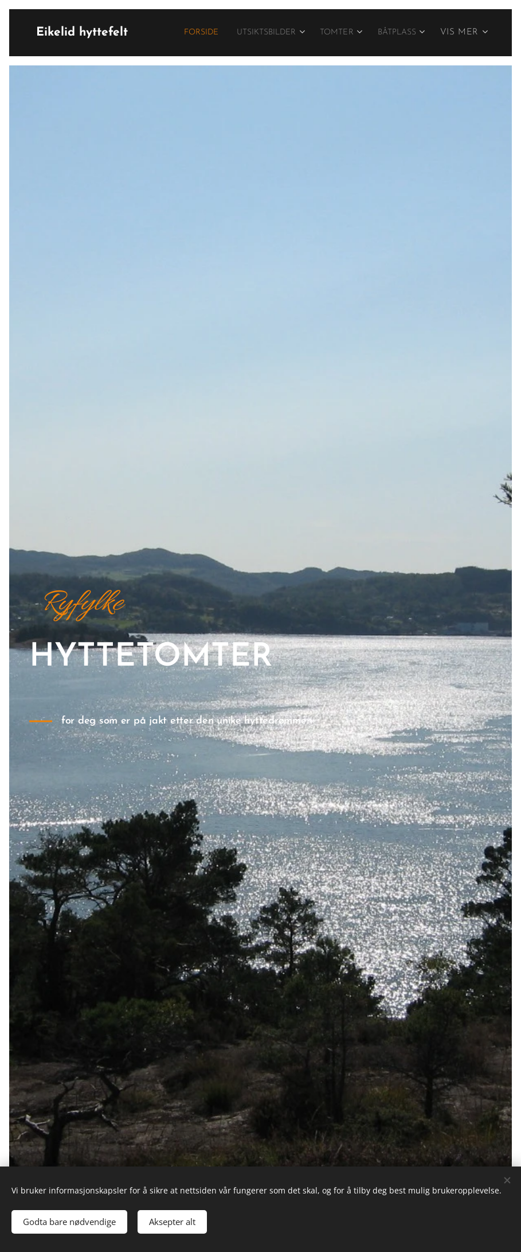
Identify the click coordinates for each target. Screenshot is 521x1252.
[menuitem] (247, 32)
